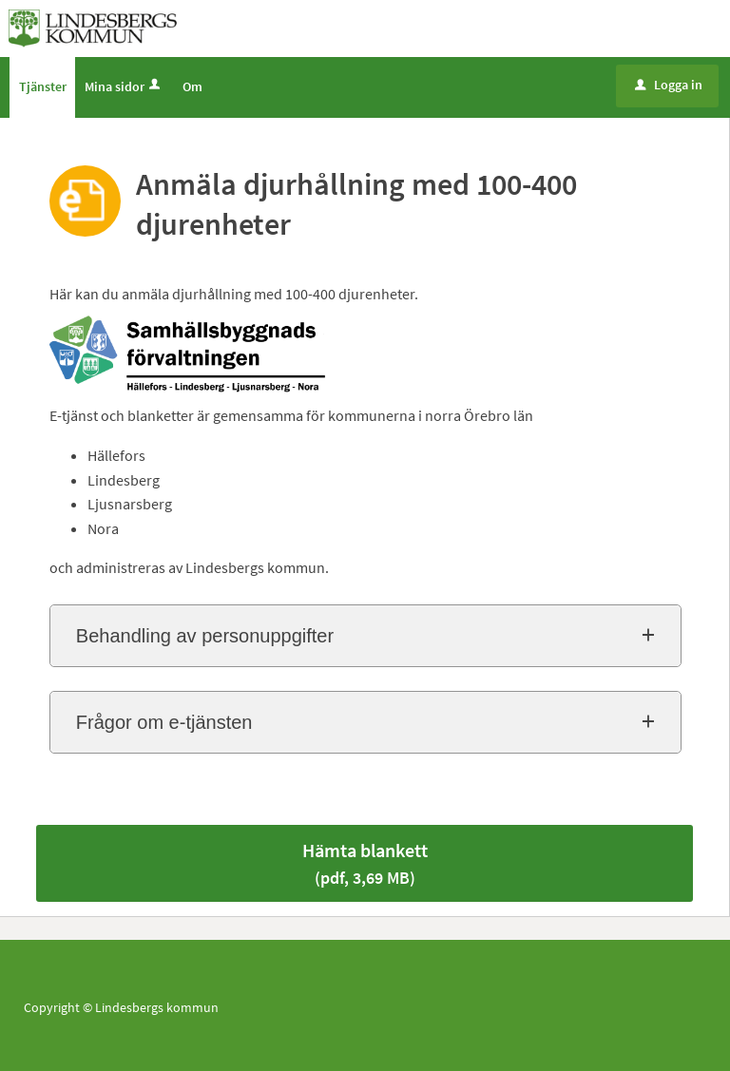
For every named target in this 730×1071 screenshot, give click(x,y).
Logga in (668, 84)
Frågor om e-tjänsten (164, 722)
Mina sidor (124, 86)
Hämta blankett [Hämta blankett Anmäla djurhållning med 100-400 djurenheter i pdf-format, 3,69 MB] (365, 863)
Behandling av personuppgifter (205, 635)
